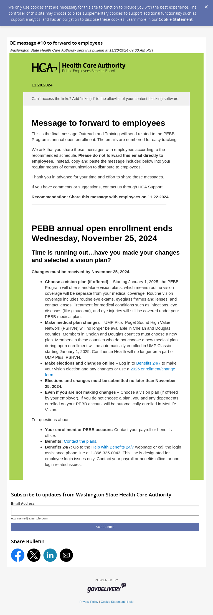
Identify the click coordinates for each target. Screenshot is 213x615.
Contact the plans (80, 441)
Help (130, 601)
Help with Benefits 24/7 (113, 447)
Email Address (23, 504)
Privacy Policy (89, 601)
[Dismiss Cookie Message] (206, 5)
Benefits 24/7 (148, 363)
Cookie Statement (176, 19)
